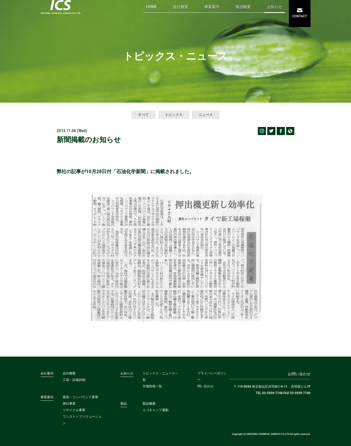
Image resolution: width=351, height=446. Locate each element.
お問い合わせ (299, 374)
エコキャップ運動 (155, 410)
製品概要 (243, 7)
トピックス (174, 115)
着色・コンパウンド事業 (80, 397)
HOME (151, 7)
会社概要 (180, 7)
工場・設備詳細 (74, 380)
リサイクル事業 (74, 410)
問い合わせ (205, 386)
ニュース (206, 115)
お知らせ (274, 7)
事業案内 (212, 7)
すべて (143, 115)
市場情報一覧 (152, 386)
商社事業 (69, 403)
